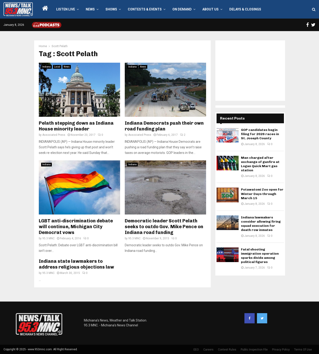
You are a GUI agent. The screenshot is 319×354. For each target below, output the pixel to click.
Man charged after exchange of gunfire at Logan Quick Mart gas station (260, 164)
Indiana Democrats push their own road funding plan (164, 126)
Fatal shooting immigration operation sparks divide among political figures (260, 255)
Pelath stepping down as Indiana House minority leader (76, 126)
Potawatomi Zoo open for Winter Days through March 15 (262, 194)
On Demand (182, 9)
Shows (111, 9)
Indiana (46, 66)
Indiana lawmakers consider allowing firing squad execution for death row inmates (261, 223)
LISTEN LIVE (65, 9)
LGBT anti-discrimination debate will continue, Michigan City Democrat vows (76, 226)
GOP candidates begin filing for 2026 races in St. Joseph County (260, 134)
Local (57, 66)
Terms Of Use (303, 349)
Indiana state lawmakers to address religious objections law (76, 264)
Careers (208, 349)
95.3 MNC (48, 238)
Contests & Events (145, 9)
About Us (210, 9)
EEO (196, 349)
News (90, 9)
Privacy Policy (281, 349)
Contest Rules (227, 349)
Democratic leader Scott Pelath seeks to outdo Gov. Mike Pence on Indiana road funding (164, 226)
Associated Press (53, 134)
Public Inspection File (254, 349)
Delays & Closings (245, 9)
